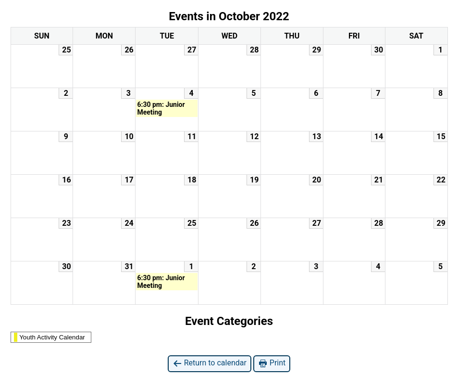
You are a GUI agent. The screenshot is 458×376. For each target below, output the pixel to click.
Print (271, 363)
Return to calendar (210, 363)
